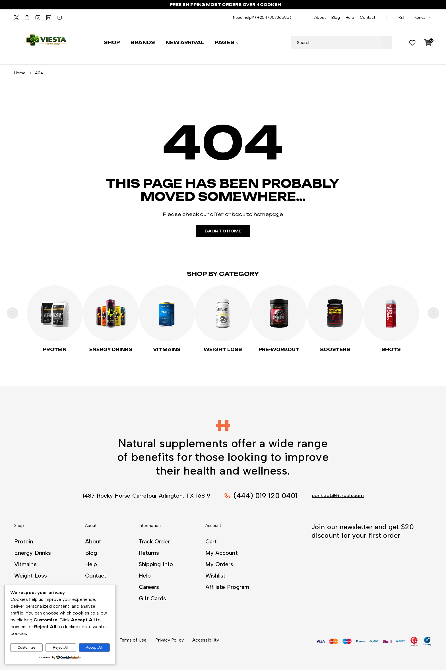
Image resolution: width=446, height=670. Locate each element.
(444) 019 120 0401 (266, 496)
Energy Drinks (111, 349)
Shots (391, 349)
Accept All (94, 647)
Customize (26, 647)
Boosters (335, 349)
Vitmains (167, 349)
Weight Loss (223, 349)
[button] (223, 425)
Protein (55, 349)
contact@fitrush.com (338, 495)
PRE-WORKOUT (279, 349)
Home (19, 73)
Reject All (61, 647)
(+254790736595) (273, 17)
